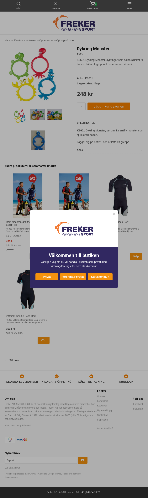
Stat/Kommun (100, 276)
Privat (47, 276)
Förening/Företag (73, 276)
